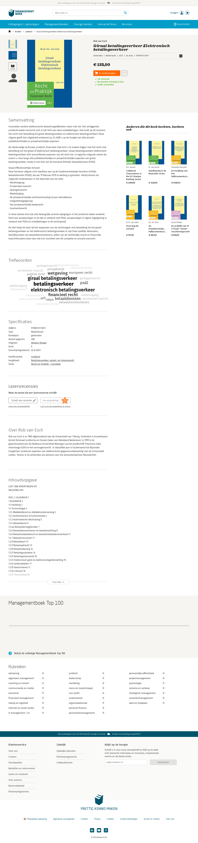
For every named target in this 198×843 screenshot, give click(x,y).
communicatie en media (26, 688)
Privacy (97, 819)
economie (26, 693)
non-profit (86, 693)
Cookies (110, 819)
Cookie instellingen (128, 819)
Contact (12, 756)
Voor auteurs (15, 780)
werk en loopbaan (146, 703)
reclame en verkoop (146, 688)
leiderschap (86, 678)
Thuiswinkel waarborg (35, 819)
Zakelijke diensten (66, 751)
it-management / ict (26, 713)
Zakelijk (61, 744)
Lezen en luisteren (18, 774)
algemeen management (26, 678)
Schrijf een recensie (21, 400)
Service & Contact (152, 819)
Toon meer (56, 582)
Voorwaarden (15, 762)
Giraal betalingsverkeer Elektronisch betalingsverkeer (59, 32)
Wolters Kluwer (39, 343)
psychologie (146, 683)
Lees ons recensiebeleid (19, 406)
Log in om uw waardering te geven (55, 406)
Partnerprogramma (18, 791)
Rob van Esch (100, 41)
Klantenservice (17, 744)
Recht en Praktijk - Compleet (46, 364)
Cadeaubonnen (65, 762)
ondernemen (86, 698)
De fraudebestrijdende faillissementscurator (159, 229)
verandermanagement (146, 698)
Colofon (84, 819)
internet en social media (26, 708)
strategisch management (146, 693)
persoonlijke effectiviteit (146, 673)
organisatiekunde (86, 703)
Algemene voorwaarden (64, 819)
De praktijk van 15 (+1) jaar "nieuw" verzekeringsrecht (180, 229)
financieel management (26, 698)
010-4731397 (183, 24)
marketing (86, 683)
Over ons (13, 751)
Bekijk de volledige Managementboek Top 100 (39, 653)
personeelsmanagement (86, 713)
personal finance (86, 708)
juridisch (86, 673)
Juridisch (28, 32)
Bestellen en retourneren (21, 768)
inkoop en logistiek (26, 703)
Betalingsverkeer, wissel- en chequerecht (52, 360)
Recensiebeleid (16, 785)
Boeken (18, 32)
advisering (26, 673)
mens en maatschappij (86, 688)
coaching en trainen (26, 683)
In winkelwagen (107, 73)
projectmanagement (146, 678)
